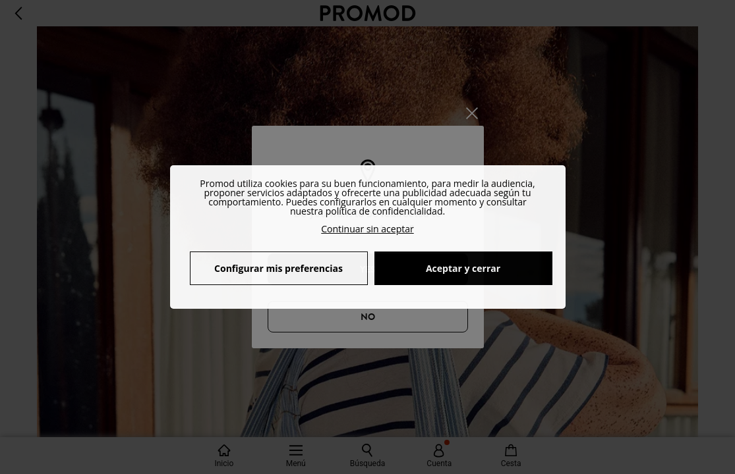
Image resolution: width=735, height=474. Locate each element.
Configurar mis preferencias (278, 268)
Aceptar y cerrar (463, 268)
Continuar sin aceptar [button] (367, 229)
